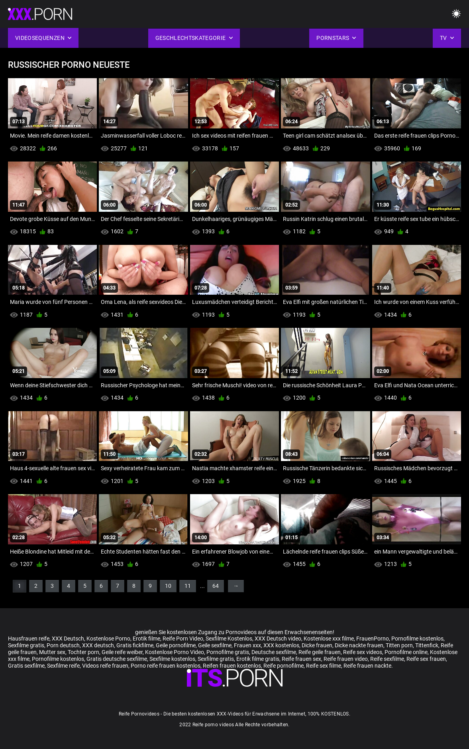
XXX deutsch (98, 645)
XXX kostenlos (281, 645)
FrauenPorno (372, 638)
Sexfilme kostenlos (172, 659)
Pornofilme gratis (227, 652)
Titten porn (399, 645)
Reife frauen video (346, 659)
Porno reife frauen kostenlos (165, 665)
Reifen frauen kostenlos (232, 665)
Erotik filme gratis (257, 659)
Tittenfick (426, 645)
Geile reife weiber (122, 652)
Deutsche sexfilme (273, 652)
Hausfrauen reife (28, 638)
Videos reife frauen (105, 665)
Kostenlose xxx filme (329, 638)
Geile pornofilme (176, 645)
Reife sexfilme (387, 659)
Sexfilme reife (63, 665)
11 (187, 586)
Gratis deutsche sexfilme (116, 659)
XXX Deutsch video (278, 638)
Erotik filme (146, 638)
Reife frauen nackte (367, 665)
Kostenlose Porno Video (174, 652)
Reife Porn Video (183, 638)
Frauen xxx (247, 645)
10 (168, 586)
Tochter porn (83, 652)
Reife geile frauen (319, 652)
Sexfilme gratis (26, 645)
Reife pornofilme (283, 665)
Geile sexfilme (215, 645)
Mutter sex (52, 652)
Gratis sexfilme (26, 665)
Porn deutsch (63, 645)
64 (215, 586)
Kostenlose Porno (108, 638)
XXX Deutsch (68, 638)
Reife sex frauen (426, 659)
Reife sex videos (362, 652)
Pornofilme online (406, 652)
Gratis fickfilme (134, 645)
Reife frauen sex (301, 659)
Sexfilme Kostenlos (229, 638)
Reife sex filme (323, 665)
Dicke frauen (317, 645)
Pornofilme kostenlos (417, 638)
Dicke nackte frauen (359, 645)
